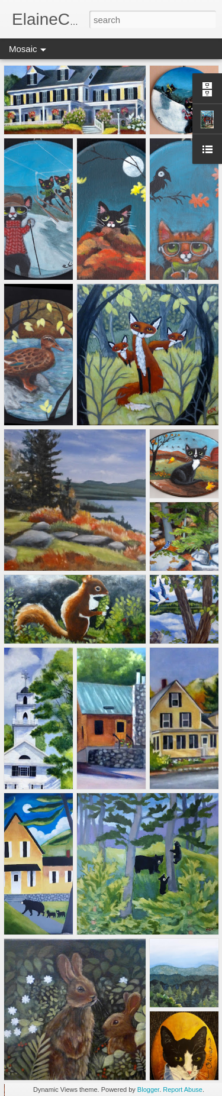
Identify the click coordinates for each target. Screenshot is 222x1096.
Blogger (148, 1089)
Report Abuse (182, 1089)
